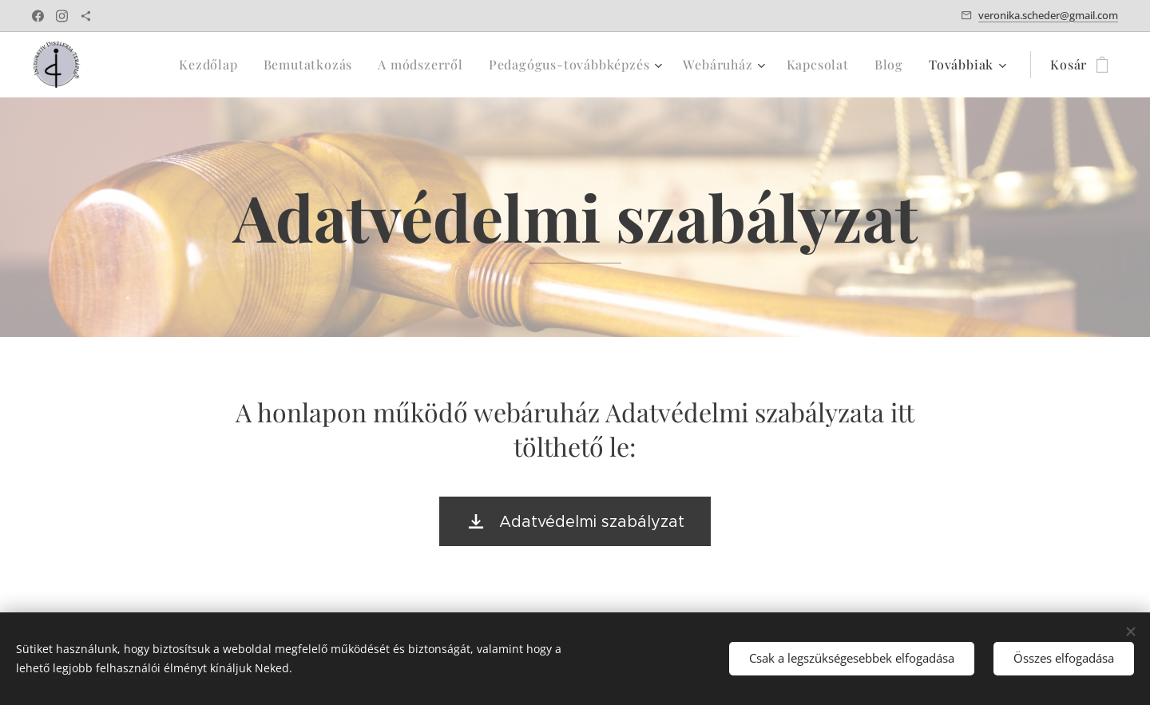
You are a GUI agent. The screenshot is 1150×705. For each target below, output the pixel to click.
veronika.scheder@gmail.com (1048, 15)
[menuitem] (147, 65)
